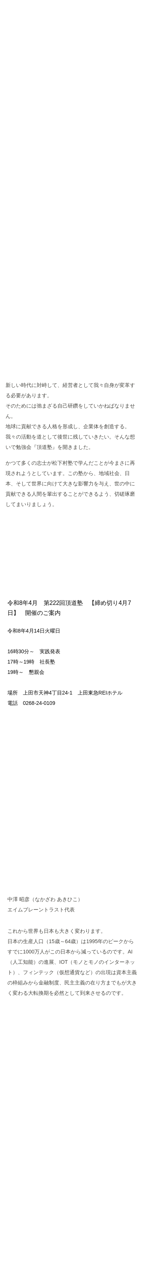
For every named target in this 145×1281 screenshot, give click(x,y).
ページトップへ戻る (72, 1180)
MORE (72, 527)
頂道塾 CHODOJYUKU (72, 63)
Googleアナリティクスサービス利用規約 (101, 1241)
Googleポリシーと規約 (57, 1248)
